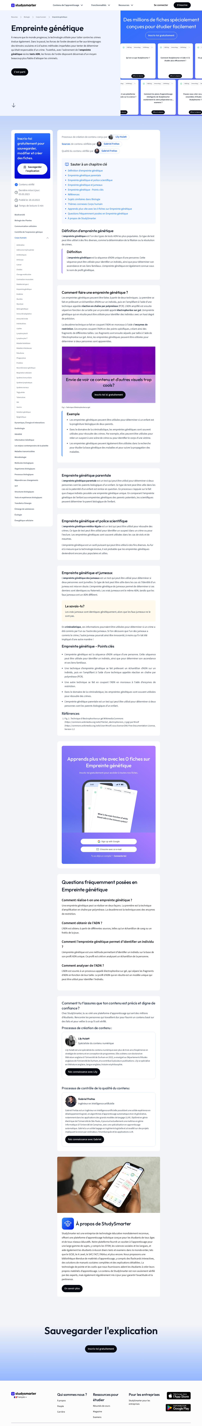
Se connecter (161, 5)
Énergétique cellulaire (24, 520)
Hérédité (18, 434)
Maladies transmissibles (25, 451)
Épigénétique (21, 417)
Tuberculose (21, 397)
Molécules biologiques (24, 463)
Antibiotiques (21, 255)
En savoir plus (72, 1288)
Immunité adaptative (24, 314)
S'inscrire (182, 5)
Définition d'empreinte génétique (85, 170)
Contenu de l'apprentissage (68, 5)
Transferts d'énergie (23, 503)
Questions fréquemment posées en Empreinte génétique (98, 213)
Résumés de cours (101, 1405)
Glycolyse (20, 304)
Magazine (97, 1411)
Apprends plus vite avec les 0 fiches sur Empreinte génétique (100, 209)
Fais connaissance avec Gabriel (84, 1139)
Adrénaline (20, 245)
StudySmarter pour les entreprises (139, 1402)
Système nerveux (23, 387)
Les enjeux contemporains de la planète (31, 445)
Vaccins (19, 407)
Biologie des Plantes (23, 220)
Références (74, 194)
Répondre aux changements (26, 480)
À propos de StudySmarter (82, 218)
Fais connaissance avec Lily (82, 1072)
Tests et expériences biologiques (28, 497)
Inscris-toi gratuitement (161, 35)
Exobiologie (20, 428)
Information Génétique (24, 440)
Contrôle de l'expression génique (29, 232)
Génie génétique (22, 309)
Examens (97, 1417)
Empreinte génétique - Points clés (86, 189)
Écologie (18, 514)
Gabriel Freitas (111, 144)
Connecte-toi (120, 856)
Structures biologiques (24, 491)
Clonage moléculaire (24, 274)
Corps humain (21, 237)
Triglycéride (21, 392)
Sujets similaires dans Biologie (84, 199)
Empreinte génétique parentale (84, 175)
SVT (16, 486)
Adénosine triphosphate (25, 250)
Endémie (20, 294)
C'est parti (19, 72)
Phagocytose (21, 358)
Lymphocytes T (22, 338)
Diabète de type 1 (23, 284)
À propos (61, 1400)
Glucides (20, 299)
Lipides (19, 328)
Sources (66, 144)
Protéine (20, 363)
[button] (13, 105)
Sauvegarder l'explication (32, 169)
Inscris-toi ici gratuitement (109, 394)
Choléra (19, 269)
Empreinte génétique (24, 289)
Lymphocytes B (22, 333)
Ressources (126, 5)
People (60, 1406)
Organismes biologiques (25, 468)
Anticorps (20, 260)
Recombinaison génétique (26, 368)
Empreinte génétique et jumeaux (85, 185)
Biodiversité (20, 214)
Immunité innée (22, 319)
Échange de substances (24, 509)
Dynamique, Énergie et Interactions (30, 422)
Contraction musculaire (25, 279)
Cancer (19, 265)
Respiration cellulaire (24, 373)
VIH (18, 402)
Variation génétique (24, 412)
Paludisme (20, 353)
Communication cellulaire (26, 226)
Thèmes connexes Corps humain (85, 204)
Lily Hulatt (121, 137)
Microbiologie (20, 457)
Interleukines (21, 323)
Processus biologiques (24, 474)
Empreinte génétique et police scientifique (90, 180)
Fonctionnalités (101, 5)
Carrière (61, 1411)
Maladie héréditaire (23, 343)
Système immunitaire (24, 378)
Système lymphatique (24, 382)
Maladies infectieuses (24, 348)
